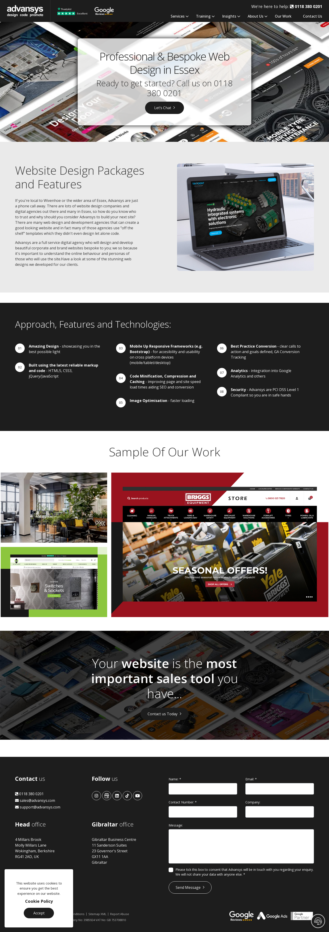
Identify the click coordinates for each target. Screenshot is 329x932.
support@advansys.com (37, 807)
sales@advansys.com (35, 800)
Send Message (188, 887)
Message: (176, 825)
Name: (175, 779)
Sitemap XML (97, 914)
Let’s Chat (162, 107)
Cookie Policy (39, 901)
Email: (251, 779)
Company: (252, 802)
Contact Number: (183, 802)
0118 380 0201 (29, 793)
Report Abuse (119, 914)
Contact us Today (163, 713)
